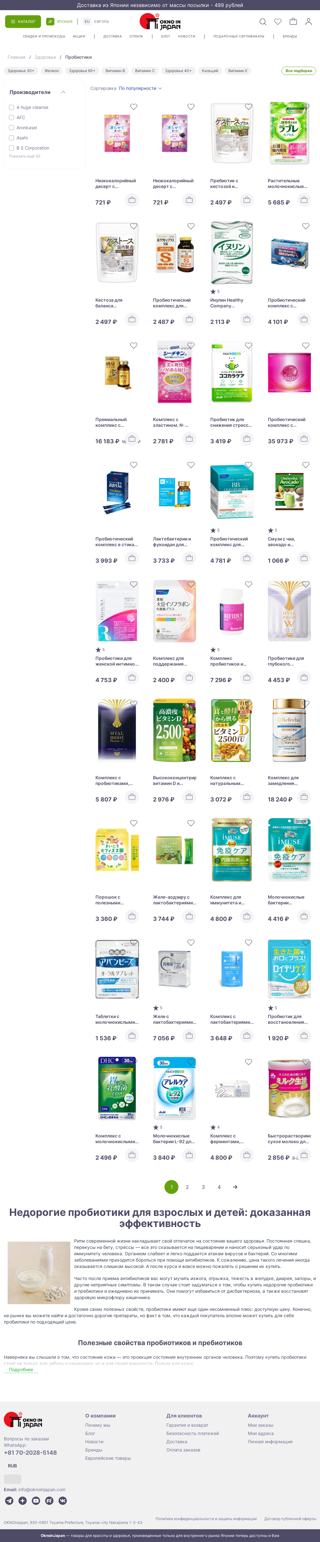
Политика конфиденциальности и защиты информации (206, 1518)
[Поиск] (262, 21)
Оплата (136, 36)
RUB (12, 1465)
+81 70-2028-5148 (30, 1452)
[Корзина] (293, 21)
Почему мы (97, 1425)
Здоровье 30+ (21, 70)
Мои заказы (261, 1425)
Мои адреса (261, 1433)
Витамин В (115, 70)
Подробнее (21, 1369)
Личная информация (270, 1441)
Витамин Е (237, 70)
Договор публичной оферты (290, 1518)
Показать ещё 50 (24, 156)
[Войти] (308, 21)
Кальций (210, 70)
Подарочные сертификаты (239, 36)
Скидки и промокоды (44, 36)
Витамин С (145, 70)
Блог (166, 36)
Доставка (112, 36)
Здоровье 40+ (178, 70)
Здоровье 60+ (82, 70)
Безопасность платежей (192, 1433)
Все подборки (299, 70)
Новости (186, 36)
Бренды (290, 36)
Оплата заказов (183, 1449)
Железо (52, 70)
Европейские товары (108, 1458)
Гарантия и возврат (187, 1425)
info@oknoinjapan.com (42, 1489)
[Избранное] (278, 21)
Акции (79, 36)
